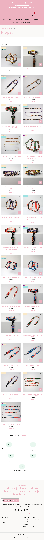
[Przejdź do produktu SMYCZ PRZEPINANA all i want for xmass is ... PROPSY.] (33, 382)
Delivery (26, 537)
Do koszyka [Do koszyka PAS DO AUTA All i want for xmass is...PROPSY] (40, 330)
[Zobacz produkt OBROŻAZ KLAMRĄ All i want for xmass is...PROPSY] (19, 121)
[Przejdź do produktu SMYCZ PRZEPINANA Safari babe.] (11, 144)
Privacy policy (14, 537)
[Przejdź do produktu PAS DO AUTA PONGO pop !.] (11, 382)
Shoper (23, 534)
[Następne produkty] (24, 435)
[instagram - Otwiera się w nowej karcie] (18, 510)
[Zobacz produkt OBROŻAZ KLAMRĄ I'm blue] (19, 330)
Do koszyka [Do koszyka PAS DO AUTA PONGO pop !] (19, 389)
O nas (3, 522)
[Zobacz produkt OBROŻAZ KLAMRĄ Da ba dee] (40, 301)
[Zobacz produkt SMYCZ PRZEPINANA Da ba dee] (19, 419)
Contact (31, 537)
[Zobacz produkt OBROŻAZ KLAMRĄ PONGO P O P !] (40, 243)
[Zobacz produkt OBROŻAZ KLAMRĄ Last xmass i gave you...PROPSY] (19, 243)
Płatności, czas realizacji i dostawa (31, 520)
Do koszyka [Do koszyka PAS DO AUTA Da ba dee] (19, 361)
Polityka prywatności (29, 517)
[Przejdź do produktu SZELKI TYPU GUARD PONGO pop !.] (11, 205)
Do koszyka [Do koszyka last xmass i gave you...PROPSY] (19, 302)
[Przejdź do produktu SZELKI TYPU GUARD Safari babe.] (11, 56)
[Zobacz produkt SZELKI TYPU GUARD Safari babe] (19, 64)
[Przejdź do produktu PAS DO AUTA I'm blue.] (33, 353)
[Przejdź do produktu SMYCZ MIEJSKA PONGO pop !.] (11, 85)
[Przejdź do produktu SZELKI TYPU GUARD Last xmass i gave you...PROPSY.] (33, 205)
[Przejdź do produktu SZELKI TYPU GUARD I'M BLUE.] (33, 265)
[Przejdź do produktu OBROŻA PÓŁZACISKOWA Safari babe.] (33, 174)
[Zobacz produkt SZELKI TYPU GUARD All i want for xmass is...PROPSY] (40, 152)
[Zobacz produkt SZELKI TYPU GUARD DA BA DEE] (19, 273)
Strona (11, 435)
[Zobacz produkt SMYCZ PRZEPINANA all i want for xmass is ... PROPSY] (40, 389)
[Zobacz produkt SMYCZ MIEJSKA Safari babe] (40, 93)
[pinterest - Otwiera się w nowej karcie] (21, 510)
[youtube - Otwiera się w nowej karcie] (27, 510)
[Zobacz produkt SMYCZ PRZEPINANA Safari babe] (19, 152)
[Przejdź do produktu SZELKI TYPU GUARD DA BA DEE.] (11, 265)
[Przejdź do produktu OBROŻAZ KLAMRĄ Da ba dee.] (33, 294)
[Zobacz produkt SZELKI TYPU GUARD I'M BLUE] (40, 273)
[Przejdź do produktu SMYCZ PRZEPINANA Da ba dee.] (11, 412)
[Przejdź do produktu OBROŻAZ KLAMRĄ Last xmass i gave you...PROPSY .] (11, 235)
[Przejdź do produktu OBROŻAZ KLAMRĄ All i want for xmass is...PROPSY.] (11, 114)
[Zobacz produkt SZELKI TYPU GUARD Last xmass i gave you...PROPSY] (40, 212)
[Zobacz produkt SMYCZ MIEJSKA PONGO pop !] (19, 93)
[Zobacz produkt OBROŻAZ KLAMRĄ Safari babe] (40, 64)
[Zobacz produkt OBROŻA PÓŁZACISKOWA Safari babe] (40, 182)
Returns (21, 537)
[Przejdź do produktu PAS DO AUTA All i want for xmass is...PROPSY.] (33, 323)
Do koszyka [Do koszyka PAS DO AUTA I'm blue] (40, 361)
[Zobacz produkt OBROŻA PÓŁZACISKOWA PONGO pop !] (19, 182)
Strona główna (5, 28)
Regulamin (26, 524)
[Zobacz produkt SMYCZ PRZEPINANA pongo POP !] (40, 121)
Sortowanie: (4, 41)
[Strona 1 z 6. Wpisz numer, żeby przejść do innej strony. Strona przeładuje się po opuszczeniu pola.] (15, 435)
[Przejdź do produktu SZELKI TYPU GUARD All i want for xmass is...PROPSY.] (33, 144)
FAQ (2, 520)
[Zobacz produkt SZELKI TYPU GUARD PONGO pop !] (19, 212)
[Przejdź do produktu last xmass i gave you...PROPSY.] (11, 294)
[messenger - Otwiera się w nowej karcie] (24, 510)
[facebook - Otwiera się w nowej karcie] (15, 510)
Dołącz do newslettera (10, 500)
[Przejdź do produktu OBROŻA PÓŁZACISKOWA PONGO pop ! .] (11, 174)
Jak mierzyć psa (6, 517)
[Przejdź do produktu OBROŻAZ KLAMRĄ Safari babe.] (33, 56)
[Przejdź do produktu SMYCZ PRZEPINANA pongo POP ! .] (33, 114)
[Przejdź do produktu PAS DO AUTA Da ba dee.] (11, 353)
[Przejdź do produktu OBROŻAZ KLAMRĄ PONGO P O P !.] (33, 235)
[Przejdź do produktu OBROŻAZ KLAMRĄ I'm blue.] (11, 323)
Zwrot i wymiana (28, 527)
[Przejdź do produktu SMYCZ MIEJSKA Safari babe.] (33, 85)
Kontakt (3, 525)
